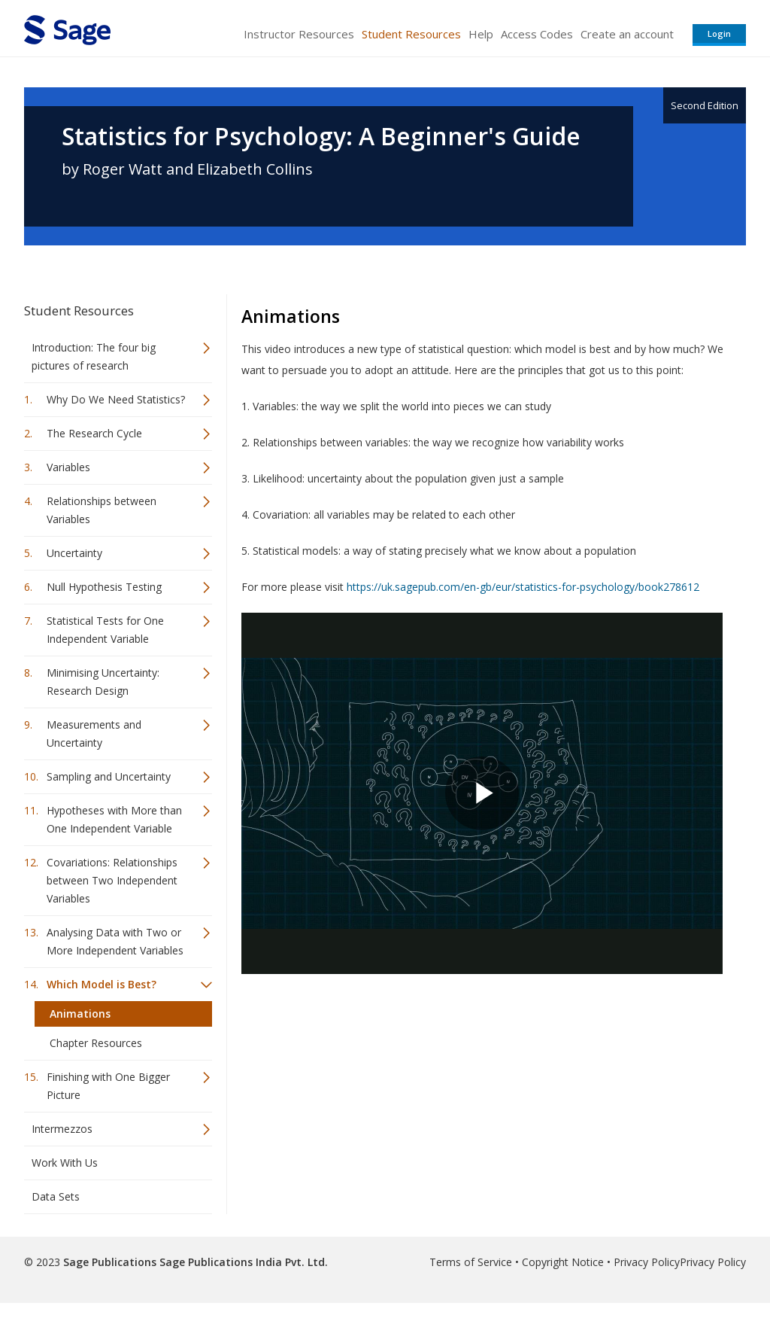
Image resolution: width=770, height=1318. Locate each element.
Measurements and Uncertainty (94, 733)
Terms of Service (470, 1262)
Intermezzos (62, 1129)
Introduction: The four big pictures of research (94, 356)
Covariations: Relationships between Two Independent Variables (112, 880)
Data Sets (56, 1196)
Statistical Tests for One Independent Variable (105, 629)
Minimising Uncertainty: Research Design (103, 681)
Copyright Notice (563, 1262)
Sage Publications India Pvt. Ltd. (242, 1262)
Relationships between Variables (101, 510)
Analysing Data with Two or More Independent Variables (115, 941)
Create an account (627, 33)
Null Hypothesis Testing (104, 587)
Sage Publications (109, 1262)
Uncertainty (74, 553)
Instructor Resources (299, 33)
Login (719, 33)
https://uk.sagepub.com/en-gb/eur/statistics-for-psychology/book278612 (523, 587)
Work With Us (65, 1162)
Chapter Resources (96, 1043)
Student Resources (411, 33)
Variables (68, 467)
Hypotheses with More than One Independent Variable (114, 819)
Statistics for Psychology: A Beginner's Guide (321, 136)
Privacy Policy (647, 1262)
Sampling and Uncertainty (109, 776)
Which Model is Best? (101, 984)
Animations (80, 1013)
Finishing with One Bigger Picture (108, 1086)
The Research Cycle (94, 433)
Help (480, 33)
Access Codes (537, 33)
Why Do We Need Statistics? (116, 399)
